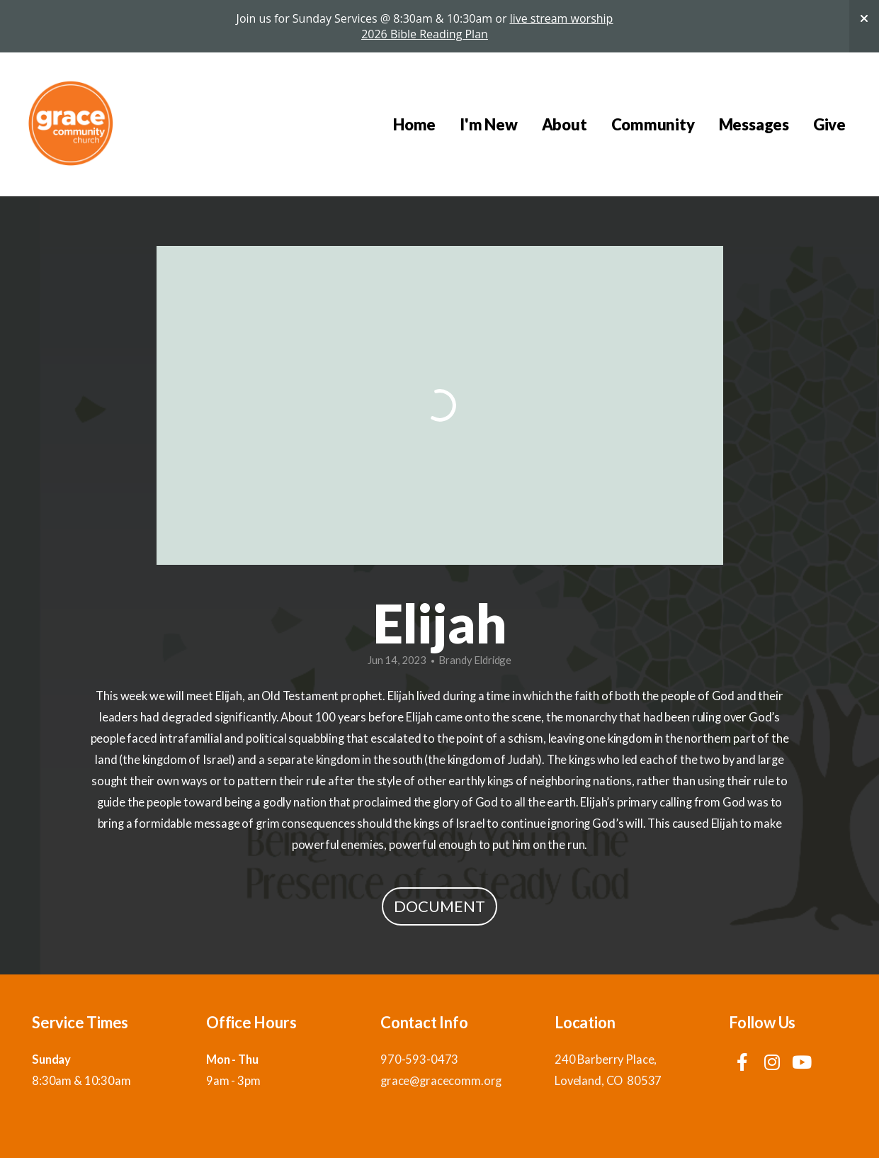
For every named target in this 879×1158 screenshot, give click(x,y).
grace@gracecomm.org (440, 1081)
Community (653, 124)
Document (439, 906)
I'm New (488, 124)
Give (829, 124)
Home (414, 124)
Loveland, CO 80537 (608, 1081)
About (564, 124)
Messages (754, 124)
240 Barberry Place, (607, 1059)
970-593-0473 (419, 1059)
